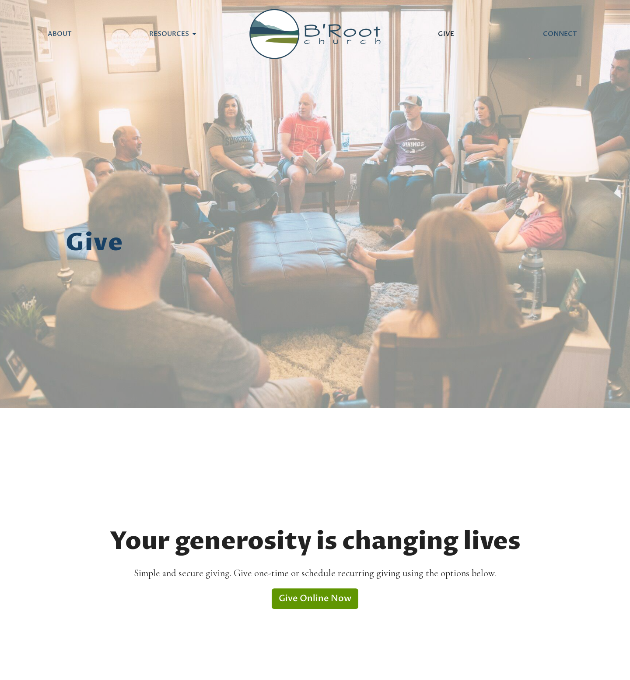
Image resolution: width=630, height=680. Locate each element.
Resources (173, 34)
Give (446, 33)
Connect (560, 33)
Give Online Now (315, 598)
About (60, 33)
